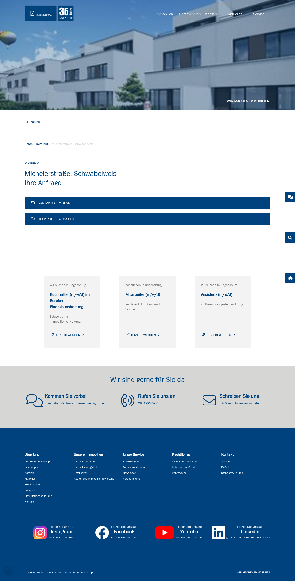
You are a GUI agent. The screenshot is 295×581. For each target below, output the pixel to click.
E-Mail (225, 467)
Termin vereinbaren (134, 467)
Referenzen (81, 473)
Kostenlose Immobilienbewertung (94, 478)
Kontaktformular (50, 203)
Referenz (42, 144)
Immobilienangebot (85, 467)
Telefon (225, 461)
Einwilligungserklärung (38, 496)
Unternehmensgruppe (38, 461)
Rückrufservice (132, 461)
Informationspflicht (183, 467)
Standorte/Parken (232, 473)
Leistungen (31, 467)
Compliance (32, 490)
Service (258, 14)
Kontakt (29, 501)
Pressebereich (33, 484)
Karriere (211, 14)
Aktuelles (235, 14)
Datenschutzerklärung (185, 461)
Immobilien (164, 14)
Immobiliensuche (84, 461)
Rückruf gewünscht (53, 219)
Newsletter (129, 473)
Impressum (179, 473)
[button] (9, 572)
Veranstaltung (131, 478)
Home (29, 144)
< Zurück (32, 163)
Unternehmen (189, 14)
